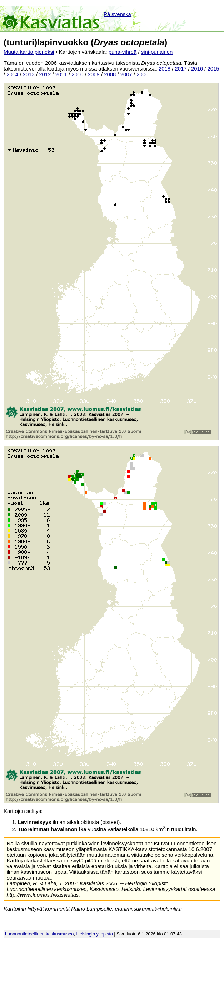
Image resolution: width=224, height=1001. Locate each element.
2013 (29, 74)
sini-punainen (157, 52)
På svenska (117, 14)
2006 (142, 74)
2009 (94, 74)
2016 (197, 69)
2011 (61, 74)
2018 (164, 69)
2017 (181, 69)
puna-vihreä (123, 52)
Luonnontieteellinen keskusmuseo (39, 934)
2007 (126, 74)
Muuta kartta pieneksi (29, 52)
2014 (12, 74)
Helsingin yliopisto (94, 934)
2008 (110, 74)
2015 (213, 69)
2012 (45, 74)
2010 (77, 74)
